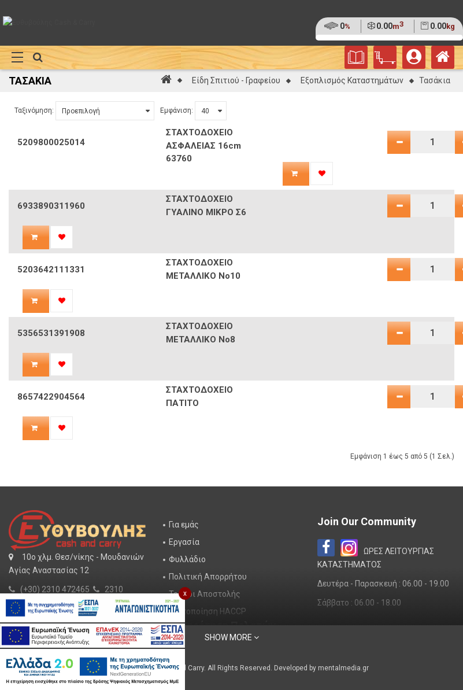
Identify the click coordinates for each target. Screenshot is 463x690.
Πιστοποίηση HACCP (207, 611)
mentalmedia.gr (343, 668)
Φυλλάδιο (187, 559)
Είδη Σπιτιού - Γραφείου (236, 80)
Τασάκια (434, 80)
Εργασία (184, 542)
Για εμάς (184, 524)
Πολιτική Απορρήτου (208, 576)
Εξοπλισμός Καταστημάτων (352, 80)
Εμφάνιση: (176, 110)
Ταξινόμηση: (34, 110)
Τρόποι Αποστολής (204, 594)
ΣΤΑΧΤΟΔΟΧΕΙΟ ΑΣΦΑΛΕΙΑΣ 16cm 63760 (203, 145)
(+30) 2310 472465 (55, 589)
